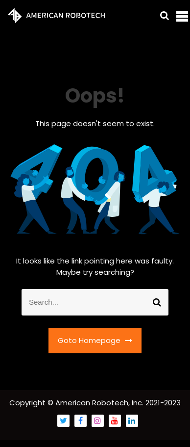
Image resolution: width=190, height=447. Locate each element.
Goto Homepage (95, 340)
